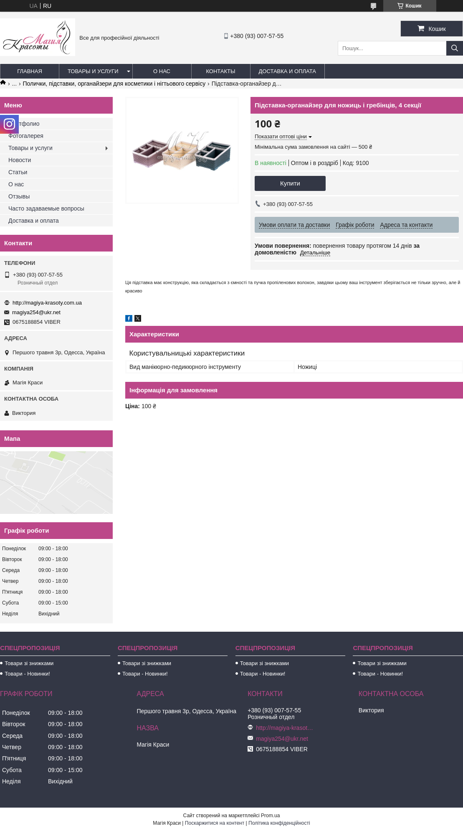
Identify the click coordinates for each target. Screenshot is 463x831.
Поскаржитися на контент (214, 823)
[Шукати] (454, 48)
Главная (29, 71)
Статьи (17, 172)
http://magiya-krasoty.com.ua (47, 303)
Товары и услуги (93, 71)
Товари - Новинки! (27, 674)
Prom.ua (270, 815)
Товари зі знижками (29, 663)
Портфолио (24, 123)
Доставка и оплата (287, 71)
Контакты (220, 71)
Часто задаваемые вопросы (46, 208)
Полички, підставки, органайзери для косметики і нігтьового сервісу (114, 83)
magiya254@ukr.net (36, 312)
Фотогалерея (25, 135)
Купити (290, 183)
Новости (19, 160)
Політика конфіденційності (279, 823)
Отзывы (19, 196)
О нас (161, 71)
